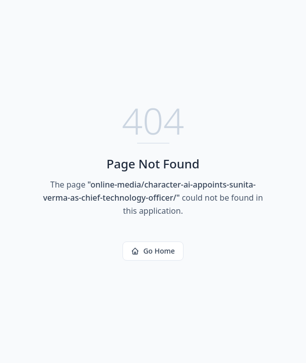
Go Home (153, 251)
